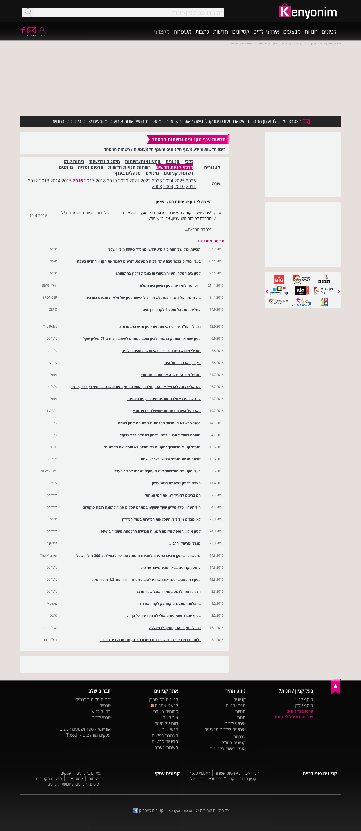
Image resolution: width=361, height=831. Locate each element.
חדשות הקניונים (49, 778)
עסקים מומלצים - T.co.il (88, 735)
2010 (179, 186)
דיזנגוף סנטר (199, 773)
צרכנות (239, 737)
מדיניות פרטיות (165, 741)
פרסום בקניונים (299, 711)
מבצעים (292, 31)
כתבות (202, 31)
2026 (191, 181)
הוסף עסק (304, 705)
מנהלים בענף (127, 173)
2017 (89, 181)
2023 (157, 181)
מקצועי (162, 31)
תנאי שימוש (167, 729)
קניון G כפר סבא (221, 778)
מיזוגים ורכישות (104, 161)
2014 (55, 181)
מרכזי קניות (236, 705)
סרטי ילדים (101, 717)
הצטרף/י (31, 33)
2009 (168, 186)
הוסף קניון (304, 699)
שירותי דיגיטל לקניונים (293, 716)
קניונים (329, 31)
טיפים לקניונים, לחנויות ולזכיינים (73, 784)
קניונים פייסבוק (148, 810)
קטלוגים (240, 31)
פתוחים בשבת (165, 711)
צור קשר (170, 717)
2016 (78, 181)
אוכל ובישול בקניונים (228, 749)
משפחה (182, 31)
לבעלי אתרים (164, 705)
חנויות (311, 31)
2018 (101, 181)
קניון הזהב (248, 778)
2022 (146, 181)
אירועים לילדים (233, 729)
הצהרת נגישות (165, 735)
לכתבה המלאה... (198, 229)
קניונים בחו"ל (234, 743)
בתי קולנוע (101, 711)
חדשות (220, 31)
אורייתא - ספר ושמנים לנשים (85, 729)
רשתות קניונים (178, 173)
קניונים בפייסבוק (163, 699)
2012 (33, 181)
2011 (191, 186)
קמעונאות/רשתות (143, 161)
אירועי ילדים (266, 31)
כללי (189, 161)
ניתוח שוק (74, 161)
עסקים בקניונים (89, 773)
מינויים (152, 173)
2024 (168, 181)
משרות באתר (166, 747)
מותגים (66, 167)
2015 (67, 181)
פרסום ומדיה (90, 167)
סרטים (105, 705)
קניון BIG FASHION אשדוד (237, 773)
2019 (112, 181)
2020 (123, 181)
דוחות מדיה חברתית (93, 699)
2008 (157, 186)
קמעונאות (75, 778)
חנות (241, 717)
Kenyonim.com (181, 810)
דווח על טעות (166, 723)
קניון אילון (196, 778)
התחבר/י (42, 33)
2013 (44, 181)
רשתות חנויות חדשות (129, 167)
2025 (179, 181)
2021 (134, 181)
